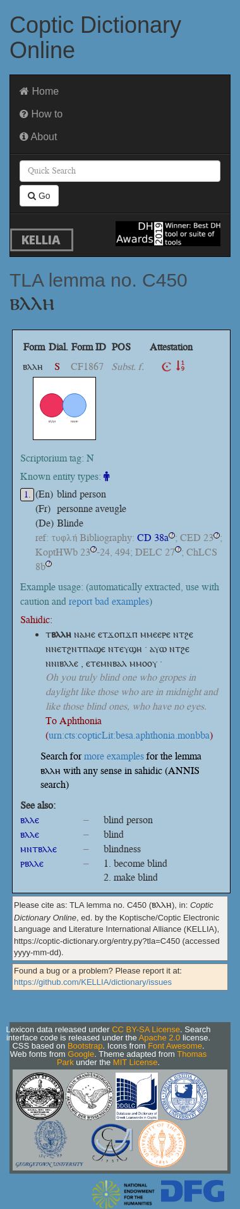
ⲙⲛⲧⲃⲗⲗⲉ (38, 848)
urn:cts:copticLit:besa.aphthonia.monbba (129, 735)
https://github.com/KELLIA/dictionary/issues (93, 982)
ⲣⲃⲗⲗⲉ (32, 863)
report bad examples (109, 601)
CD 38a (153, 537)
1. (27, 495)
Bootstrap (85, 1046)
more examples (114, 756)
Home (39, 91)
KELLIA (41, 239)
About (38, 136)
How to (41, 114)
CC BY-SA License (146, 1029)
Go (39, 196)
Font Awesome (175, 1046)
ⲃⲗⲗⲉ (29, 819)
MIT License (135, 1062)
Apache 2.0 (160, 1037)
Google (81, 1054)
